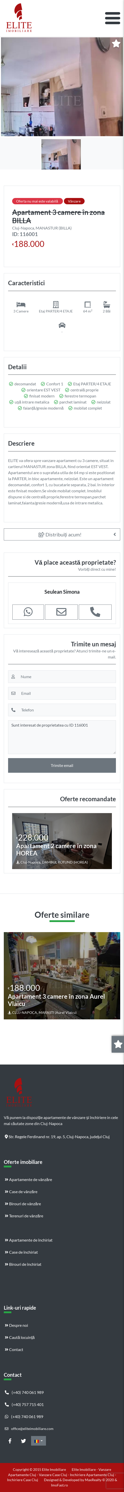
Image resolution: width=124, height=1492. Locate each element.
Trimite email (62, 765)
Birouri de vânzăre (23, 1203)
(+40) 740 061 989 (24, 1392)
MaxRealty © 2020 (100, 1480)
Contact (14, 1349)
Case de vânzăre (21, 1191)
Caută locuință (20, 1337)
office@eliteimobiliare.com (29, 1428)
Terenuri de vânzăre (24, 1215)
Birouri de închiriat (23, 1264)
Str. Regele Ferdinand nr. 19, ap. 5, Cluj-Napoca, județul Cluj (57, 1136)
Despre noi (16, 1325)
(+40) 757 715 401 (24, 1404)
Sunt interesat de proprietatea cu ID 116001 (62, 737)
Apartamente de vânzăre (28, 1179)
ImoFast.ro (59, 1485)
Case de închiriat (21, 1252)
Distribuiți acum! (60, 534)
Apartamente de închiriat (29, 1240)
